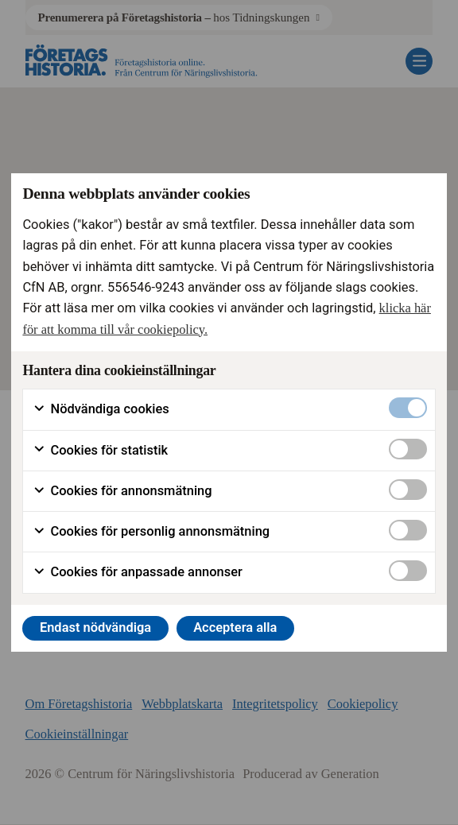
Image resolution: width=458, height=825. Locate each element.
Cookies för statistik (100, 451)
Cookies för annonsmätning (122, 491)
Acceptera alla (235, 627)
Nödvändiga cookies (101, 409)
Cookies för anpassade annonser (137, 572)
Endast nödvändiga (95, 627)
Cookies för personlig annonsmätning (151, 532)
